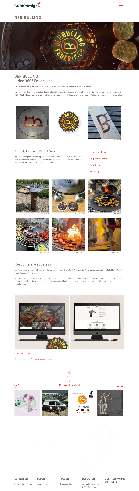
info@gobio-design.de (23, 484)
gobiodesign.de (67, 484)
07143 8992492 (43, 484)
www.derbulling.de (22, 354)
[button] (121, 382)
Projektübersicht (69, 385)
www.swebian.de (45, 359)
